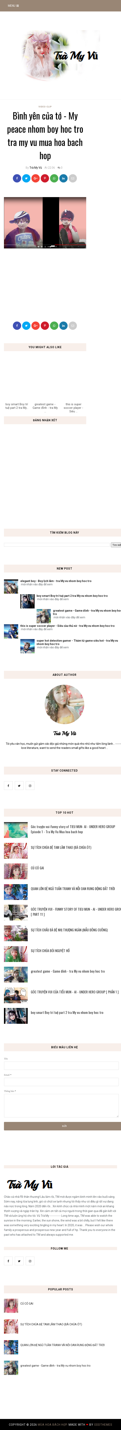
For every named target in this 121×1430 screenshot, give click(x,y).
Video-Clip (45, 107)
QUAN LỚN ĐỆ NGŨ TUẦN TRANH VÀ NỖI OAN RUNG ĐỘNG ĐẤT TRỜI (62, 1345)
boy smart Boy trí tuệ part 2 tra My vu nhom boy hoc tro (72, 595)
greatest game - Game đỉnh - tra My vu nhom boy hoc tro (55, 1365)
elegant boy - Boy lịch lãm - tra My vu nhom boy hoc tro (56, 581)
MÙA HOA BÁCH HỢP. (53, 1424)
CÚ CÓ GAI (26, 1303)
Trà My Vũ (35, 167)
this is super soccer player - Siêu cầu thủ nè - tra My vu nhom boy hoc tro (67, 625)
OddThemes (103, 1424)
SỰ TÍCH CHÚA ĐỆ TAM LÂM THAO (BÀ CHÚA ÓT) (51, 1324)
